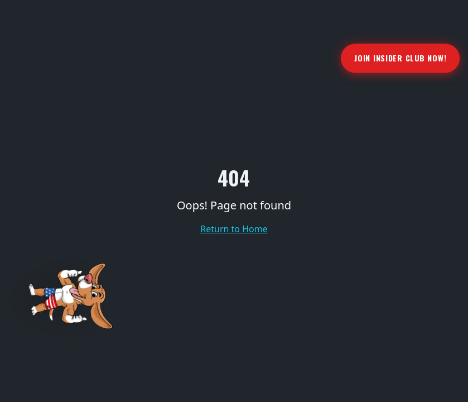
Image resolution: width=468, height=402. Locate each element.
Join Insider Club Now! (400, 58)
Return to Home (233, 229)
